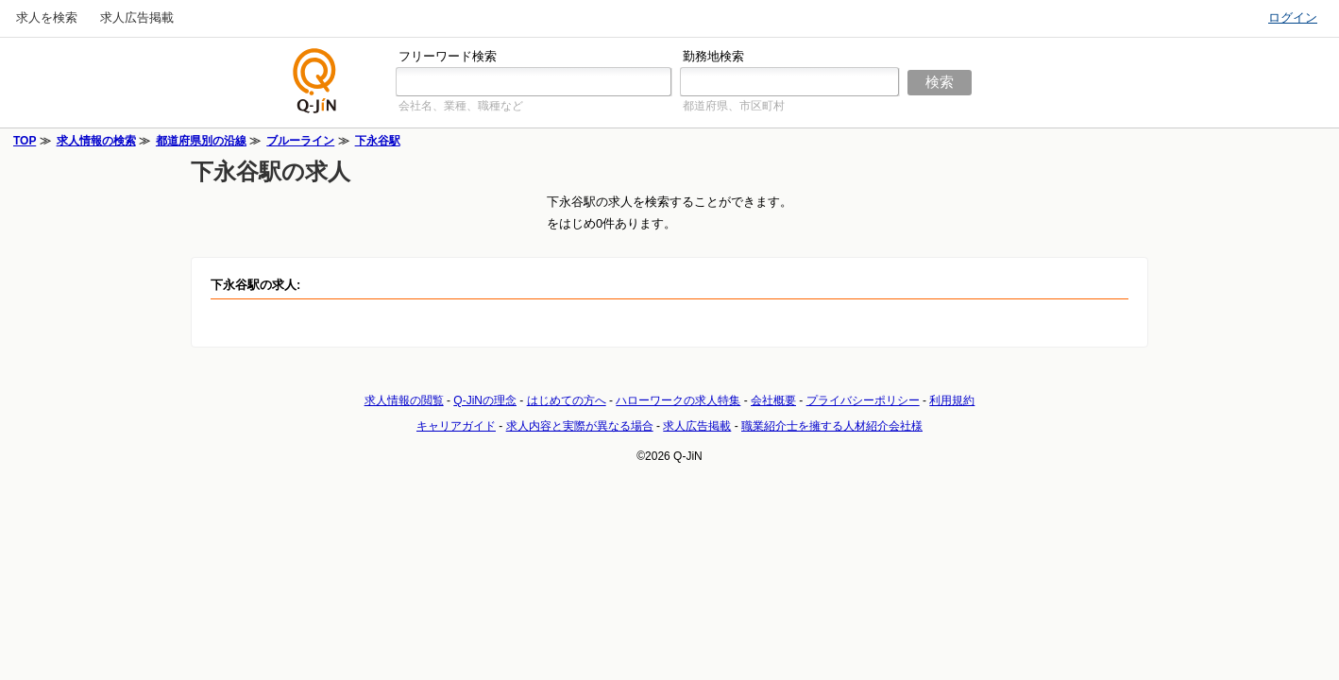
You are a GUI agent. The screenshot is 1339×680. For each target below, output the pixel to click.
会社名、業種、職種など (460, 105)
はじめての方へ (566, 400)
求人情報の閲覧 (404, 400)
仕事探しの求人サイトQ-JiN (315, 80)
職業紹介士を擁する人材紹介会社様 (832, 426)
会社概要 (773, 400)
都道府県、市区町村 (734, 105)
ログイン (1292, 17)
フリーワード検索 (447, 56)
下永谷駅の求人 (270, 171)
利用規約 (952, 400)
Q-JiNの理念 (485, 400)
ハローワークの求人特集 (678, 400)
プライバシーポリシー (863, 400)
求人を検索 (46, 17)
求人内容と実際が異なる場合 (579, 426)
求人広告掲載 (137, 17)
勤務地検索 (713, 56)
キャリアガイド (456, 426)
